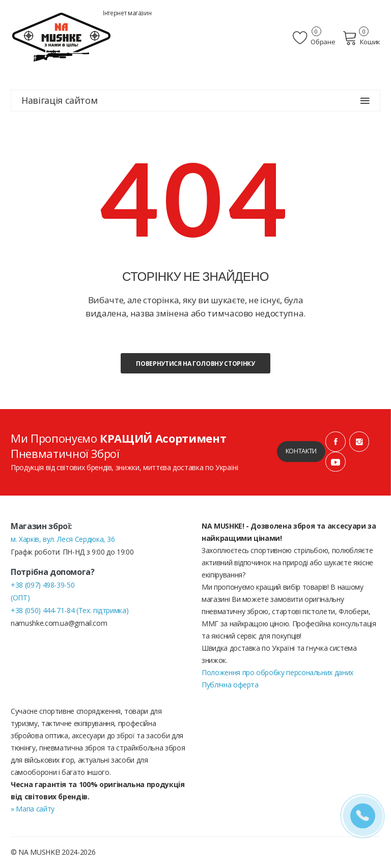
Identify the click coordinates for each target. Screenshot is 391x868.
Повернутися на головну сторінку (195, 363)
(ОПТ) (20, 598)
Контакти (301, 451)
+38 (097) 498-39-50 (42, 585)
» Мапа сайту (32, 809)
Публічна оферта (230, 685)
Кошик (362, 38)
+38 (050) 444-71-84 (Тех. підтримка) (69, 611)
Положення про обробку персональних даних (277, 673)
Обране (317, 38)
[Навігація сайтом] (365, 101)
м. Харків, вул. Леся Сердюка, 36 (63, 539)
